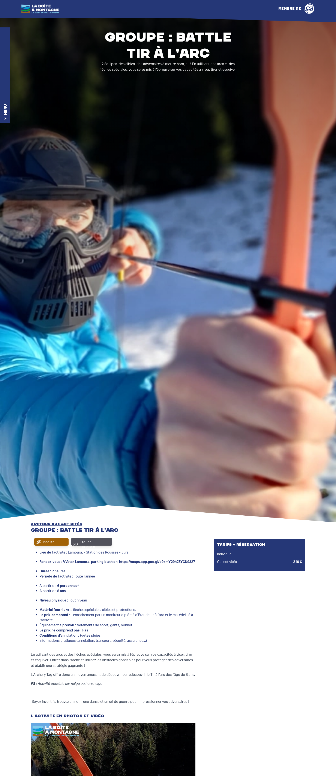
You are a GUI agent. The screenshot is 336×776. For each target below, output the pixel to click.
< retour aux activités (56, 524)
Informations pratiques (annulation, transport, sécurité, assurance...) (93, 640)
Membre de (296, 8)
